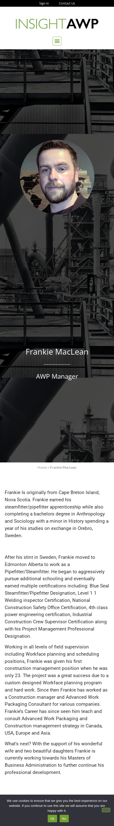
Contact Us (67, 3)
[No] (106, 810)
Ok (52, 819)
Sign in (44, 3)
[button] (57, 41)
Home (42, 467)
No (64, 819)
